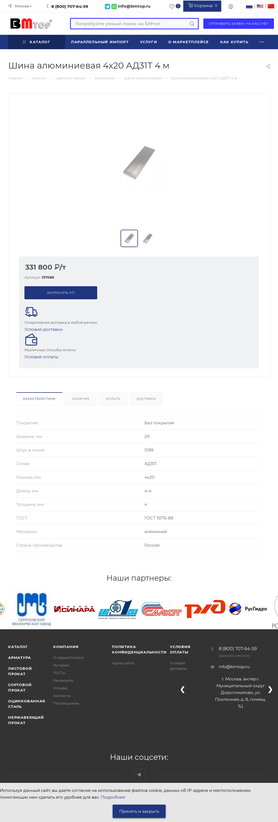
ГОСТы (59, 673)
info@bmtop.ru (234, 666)
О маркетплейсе (68, 657)
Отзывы (60, 688)
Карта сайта (123, 663)
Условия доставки (43, 329)
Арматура (19, 657)
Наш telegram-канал (139, 775)
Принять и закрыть (139, 811)
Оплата (113, 399)
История (61, 665)
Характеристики (39, 399)
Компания (65, 646)
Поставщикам (66, 703)
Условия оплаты (41, 356)
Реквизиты (63, 680)
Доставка (146, 399)
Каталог (18, 646)
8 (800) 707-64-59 (69, 6)
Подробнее (113, 797)
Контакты (62, 695)
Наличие (81, 399)
